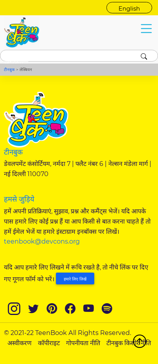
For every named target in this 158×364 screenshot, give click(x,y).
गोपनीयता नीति (83, 343)
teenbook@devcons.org (42, 241)
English (129, 8)
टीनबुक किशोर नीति (128, 343)
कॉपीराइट (49, 343)
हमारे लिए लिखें (75, 279)
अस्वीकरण (19, 343)
